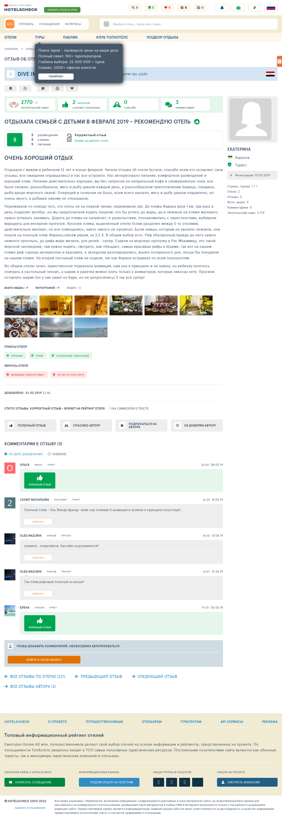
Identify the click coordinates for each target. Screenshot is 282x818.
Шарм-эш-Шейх (134, 74)
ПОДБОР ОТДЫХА (162, 37)
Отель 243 (32, 49)
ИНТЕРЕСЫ (73, 24)
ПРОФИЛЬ (26, 24)
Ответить (38, 521)
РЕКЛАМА (270, 721)
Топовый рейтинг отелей (54, 735)
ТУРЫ (40, 37)
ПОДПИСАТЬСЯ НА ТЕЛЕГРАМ (111, 782)
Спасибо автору (86, 425)
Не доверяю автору (200, 425)
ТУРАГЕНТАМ (191, 721)
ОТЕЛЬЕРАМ (152, 721)
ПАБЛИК (70, 37)
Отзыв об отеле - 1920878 (33, 59)
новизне (59, 454)
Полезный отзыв (32, 425)
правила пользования (30, 807)
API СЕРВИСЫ (232, 721)
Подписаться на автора (143, 425)
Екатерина (239, 149)
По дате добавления (26, 454)
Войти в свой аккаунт (44, 660)
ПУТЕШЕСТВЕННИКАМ (104, 721)
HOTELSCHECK (16, 721)
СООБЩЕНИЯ (49, 24)
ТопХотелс (11, 49)
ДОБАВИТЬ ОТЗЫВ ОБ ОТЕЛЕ (62, 9)
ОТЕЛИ (10, 37)
